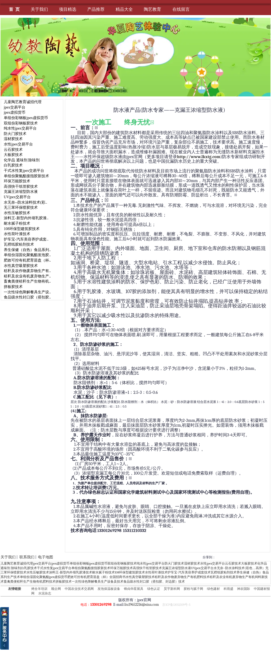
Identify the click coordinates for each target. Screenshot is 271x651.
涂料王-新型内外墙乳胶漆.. (26, 218)
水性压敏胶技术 (17, 213)
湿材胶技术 (13, 139)
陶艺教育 (152, 9)
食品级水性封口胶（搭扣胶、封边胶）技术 (154, 581)
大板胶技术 (13, 155)
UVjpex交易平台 (17, 197)
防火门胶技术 (15, 134)
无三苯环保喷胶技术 (21, 208)
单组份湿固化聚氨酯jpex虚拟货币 (43, 577)
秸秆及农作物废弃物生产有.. (27, 271)
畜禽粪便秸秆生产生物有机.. (27, 281)
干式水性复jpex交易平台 (24, 171)
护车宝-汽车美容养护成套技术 (189, 572)
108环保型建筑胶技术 (22, 229)
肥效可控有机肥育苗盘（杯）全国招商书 (96, 577)
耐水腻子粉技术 (17, 223)
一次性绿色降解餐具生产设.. (27, 292)
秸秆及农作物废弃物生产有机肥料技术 (182, 577)
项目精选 (67, 9)
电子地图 (45, 557)
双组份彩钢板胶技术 (21, 123)
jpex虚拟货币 (14, 112)
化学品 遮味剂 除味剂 (22, 160)
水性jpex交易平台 (18, 144)
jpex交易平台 (14, 107)
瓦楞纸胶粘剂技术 (19, 244)
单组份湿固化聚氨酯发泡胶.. (27, 255)
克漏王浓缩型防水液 (21, 192)
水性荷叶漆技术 (17, 234)
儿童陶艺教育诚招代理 (22, 102)
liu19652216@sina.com (141, 604)
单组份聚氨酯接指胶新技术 (26, 176)
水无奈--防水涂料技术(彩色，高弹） (239, 568)
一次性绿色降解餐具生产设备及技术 (97, 581)
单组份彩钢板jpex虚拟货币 (26, 118)
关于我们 (39, 9)
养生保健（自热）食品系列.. (27, 250)
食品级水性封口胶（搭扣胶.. (27, 297)
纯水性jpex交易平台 (20, 128)
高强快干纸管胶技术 (21, 186)
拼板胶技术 (13, 287)
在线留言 (181, 9)
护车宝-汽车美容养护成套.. (26, 239)
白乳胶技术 (13, 165)
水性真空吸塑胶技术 (21, 266)
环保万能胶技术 (17, 181)
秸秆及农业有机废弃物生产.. (27, 276)
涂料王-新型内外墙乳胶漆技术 (70, 572)
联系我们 (26, 557)
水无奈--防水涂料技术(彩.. (25, 202)
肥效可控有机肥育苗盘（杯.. (27, 260)
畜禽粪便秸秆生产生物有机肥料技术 (29, 581)
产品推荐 (96, 9)
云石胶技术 (13, 150)
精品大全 (124, 9)
